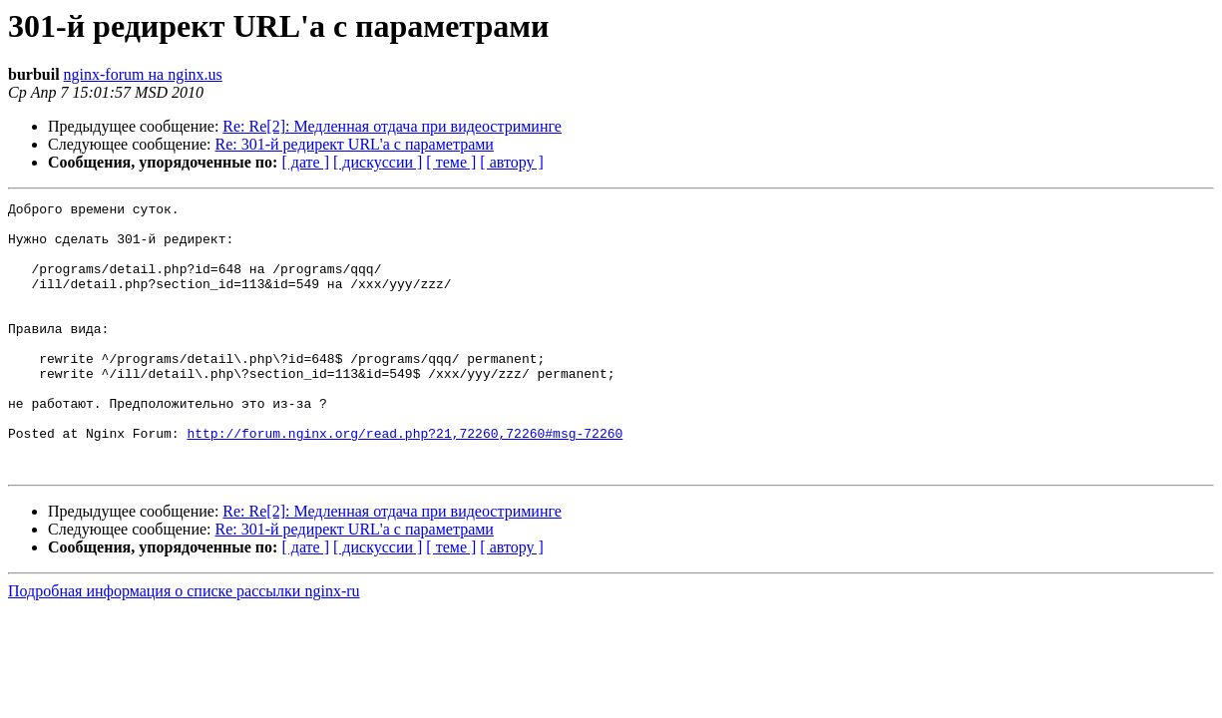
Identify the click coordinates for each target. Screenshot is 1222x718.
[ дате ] (305, 162)
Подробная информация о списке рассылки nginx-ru (184, 644)
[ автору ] (511, 162)
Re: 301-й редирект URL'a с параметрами (354, 144)
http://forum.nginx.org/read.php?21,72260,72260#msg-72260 (404, 481)
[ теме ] (451, 162)
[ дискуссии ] (377, 162)
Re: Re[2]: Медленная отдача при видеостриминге (392, 126)
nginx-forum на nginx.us (143, 74)
